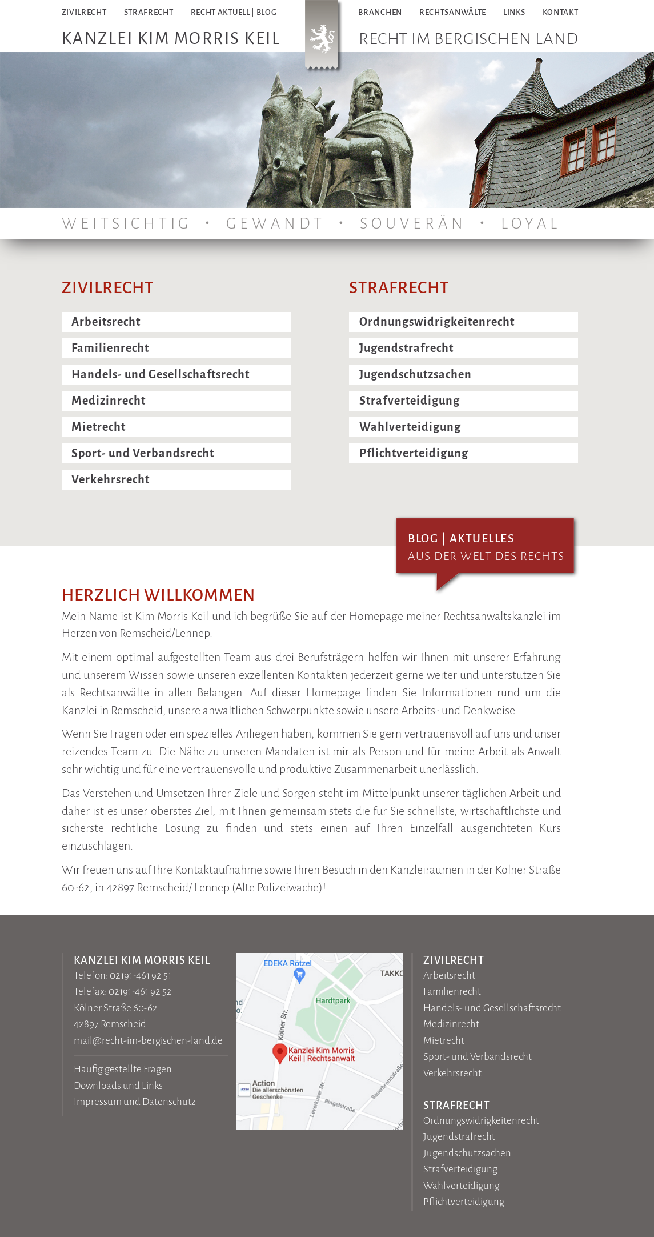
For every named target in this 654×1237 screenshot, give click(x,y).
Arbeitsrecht (106, 321)
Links (514, 12)
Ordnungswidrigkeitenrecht (437, 321)
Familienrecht (110, 348)
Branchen (380, 12)
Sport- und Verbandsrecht (142, 453)
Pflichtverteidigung (413, 453)
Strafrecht (149, 12)
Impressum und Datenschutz (135, 1101)
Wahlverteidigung (410, 427)
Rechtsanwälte (452, 12)
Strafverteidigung (409, 400)
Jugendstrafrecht (406, 348)
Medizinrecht (108, 400)
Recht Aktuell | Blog (234, 12)
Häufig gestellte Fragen (123, 1069)
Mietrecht (98, 427)
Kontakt (561, 12)
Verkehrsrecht (110, 479)
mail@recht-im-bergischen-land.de (148, 1040)
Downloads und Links (118, 1085)
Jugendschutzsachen (415, 374)
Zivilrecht (84, 12)
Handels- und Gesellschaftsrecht (160, 374)
